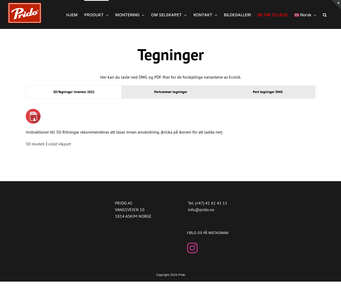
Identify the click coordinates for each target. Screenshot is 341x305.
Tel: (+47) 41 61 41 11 (207, 203)
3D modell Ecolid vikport (48, 143)
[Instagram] (192, 248)
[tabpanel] (170, 130)
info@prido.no (201, 209)
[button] (325, 14)
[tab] (74, 92)
